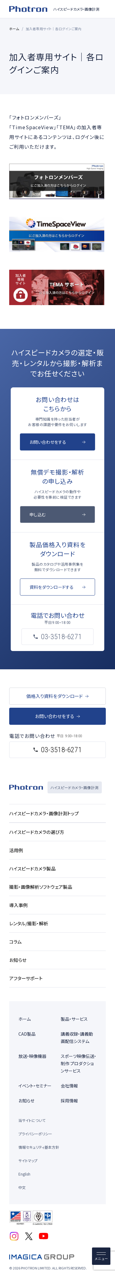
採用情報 (69, 1101)
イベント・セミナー (35, 1086)
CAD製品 (27, 1034)
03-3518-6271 (61, 750)
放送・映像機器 (32, 1056)
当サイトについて (31, 1120)
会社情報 (69, 1086)
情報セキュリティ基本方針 (38, 1147)
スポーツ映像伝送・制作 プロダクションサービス (78, 1063)
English (24, 1173)
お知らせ (26, 1101)
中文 (22, 1187)
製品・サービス (74, 1019)
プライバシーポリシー (35, 1133)
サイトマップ (27, 1160)
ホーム (14, 28)
